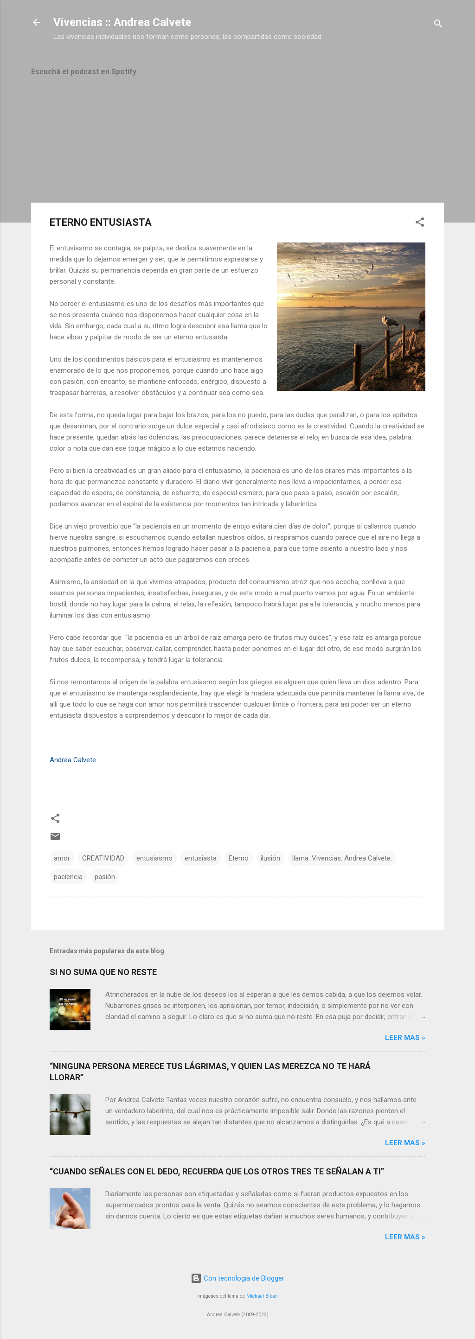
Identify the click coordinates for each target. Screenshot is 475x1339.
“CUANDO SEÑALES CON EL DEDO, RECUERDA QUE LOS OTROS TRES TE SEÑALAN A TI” (217, 1171)
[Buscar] (438, 25)
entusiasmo (154, 858)
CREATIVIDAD (103, 858)
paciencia (68, 877)
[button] (419, 224)
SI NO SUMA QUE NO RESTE (103, 972)
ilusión (270, 858)
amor (62, 858)
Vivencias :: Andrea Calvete (122, 22)
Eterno (239, 858)
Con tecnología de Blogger (237, 1278)
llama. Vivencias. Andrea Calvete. (342, 858)
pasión (105, 877)
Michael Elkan (262, 1296)
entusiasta (201, 858)
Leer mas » (405, 1037)
